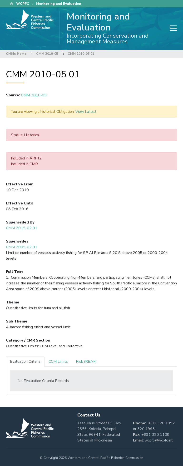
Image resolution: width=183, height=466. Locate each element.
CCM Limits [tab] (58, 361)
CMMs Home (16, 53)
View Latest (85, 111)
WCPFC (22, 3)
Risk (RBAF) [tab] (86, 361)
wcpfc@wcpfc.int (159, 440)
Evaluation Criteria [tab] (25, 361)
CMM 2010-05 (47, 53)
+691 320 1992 (161, 423)
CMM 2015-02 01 (21, 228)
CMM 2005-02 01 (21, 247)
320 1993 (146, 428)
